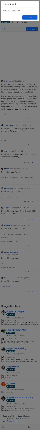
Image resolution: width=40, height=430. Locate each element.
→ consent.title (30, 17)
